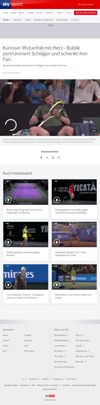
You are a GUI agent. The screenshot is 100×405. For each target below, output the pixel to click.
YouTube (71, 379)
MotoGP (49, 13)
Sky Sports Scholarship (64, 367)
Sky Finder (59, 356)
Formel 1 (39, 13)
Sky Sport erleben (86, 4)
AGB (33, 385)
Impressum (24, 385)
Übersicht (18, 20)
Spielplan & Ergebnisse (44, 20)
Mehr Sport (29, 351)
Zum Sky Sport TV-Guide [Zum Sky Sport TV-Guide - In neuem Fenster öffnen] (85, 13)
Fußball (30, 13)
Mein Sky (80, 362)
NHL (5, 351)
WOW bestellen (62, 340)
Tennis (6, 20)
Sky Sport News (82, 340)
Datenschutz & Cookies (48, 385)
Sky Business (82, 351)
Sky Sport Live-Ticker (85, 356)
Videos (13, 13)
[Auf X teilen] (47, 157)
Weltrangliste (62, 20)
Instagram (58, 379)
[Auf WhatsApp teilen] (53, 157)
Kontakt (66, 385)
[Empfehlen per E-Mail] (58, 157)
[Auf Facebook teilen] (41, 157)
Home (5, 13)
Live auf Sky (60, 346)
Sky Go (80, 335)
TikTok (46, 379)
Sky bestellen (61, 335)
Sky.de (79, 346)
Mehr (60, 13)
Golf (26, 346)
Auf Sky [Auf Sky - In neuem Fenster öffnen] (74, 20)
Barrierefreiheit (50, 389)
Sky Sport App (60, 361)
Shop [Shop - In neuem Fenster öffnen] (69, 13)
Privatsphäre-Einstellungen (84, 385)
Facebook (34, 379)
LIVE (22, 13)
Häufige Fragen (11, 385)
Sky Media (59, 351)
